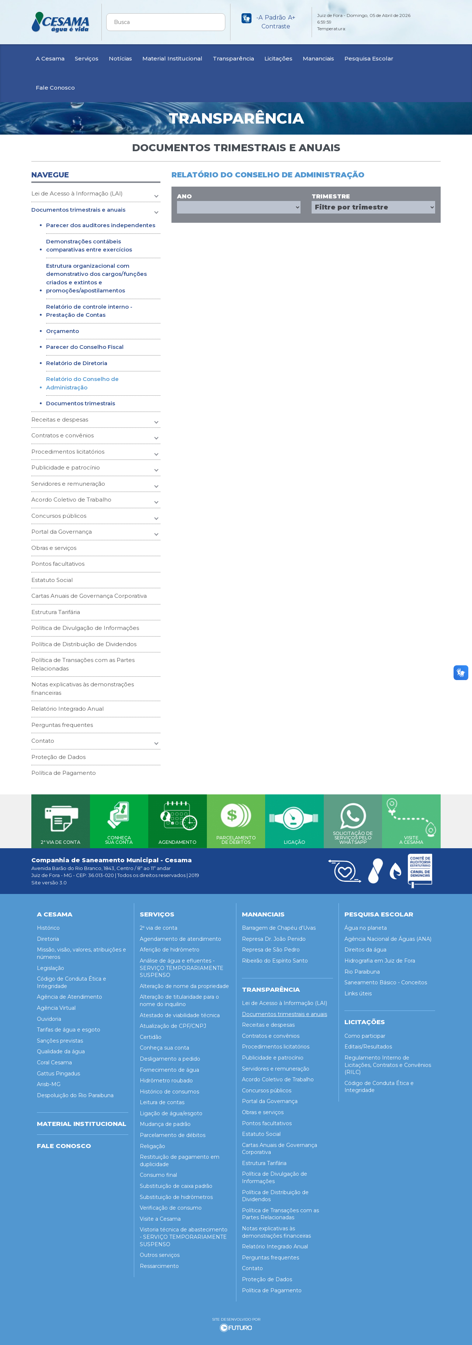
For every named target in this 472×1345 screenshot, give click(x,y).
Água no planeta (365, 924)
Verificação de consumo (171, 1204)
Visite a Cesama (160, 1215)
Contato (42, 740)
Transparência (233, 58)
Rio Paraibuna (362, 968)
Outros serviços (160, 1251)
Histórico (48, 924)
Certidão (151, 1033)
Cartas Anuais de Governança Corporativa (89, 595)
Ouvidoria (49, 1015)
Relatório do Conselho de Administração (82, 383)
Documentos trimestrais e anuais (78, 209)
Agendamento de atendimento (180, 935)
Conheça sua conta (164, 1044)
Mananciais (318, 58)
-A (259, 17)
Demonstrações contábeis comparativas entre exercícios (89, 245)
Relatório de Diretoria (76, 363)
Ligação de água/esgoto (171, 1110)
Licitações (278, 58)
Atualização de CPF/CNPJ (173, 1022)
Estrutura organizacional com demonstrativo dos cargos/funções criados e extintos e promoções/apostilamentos (96, 278)
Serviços (86, 58)
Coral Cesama (54, 1059)
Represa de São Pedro (271, 946)
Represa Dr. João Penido (274, 935)
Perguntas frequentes (62, 724)
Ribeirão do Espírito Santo (275, 957)
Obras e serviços (53, 547)
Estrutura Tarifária (55, 612)
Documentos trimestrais (80, 403)
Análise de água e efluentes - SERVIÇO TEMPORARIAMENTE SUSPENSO (181, 964)
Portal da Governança (61, 531)
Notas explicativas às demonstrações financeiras (82, 688)
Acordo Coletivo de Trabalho (71, 499)
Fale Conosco (55, 87)
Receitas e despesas (59, 419)
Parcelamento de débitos (172, 1132)
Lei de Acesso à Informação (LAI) (77, 193)
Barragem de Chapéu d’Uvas (279, 924)
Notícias (120, 58)
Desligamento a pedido (170, 1055)
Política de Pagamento (63, 772)
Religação (152, 1143)
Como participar (364, 1032)
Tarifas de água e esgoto (68, 1026)
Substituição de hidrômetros (176, 1193)
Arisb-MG (48, 1081)
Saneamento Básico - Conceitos (385, 979)
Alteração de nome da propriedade (184, 983)
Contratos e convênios (62, 435)
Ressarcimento (159, 1262)
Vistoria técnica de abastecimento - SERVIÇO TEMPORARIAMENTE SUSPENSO (184, 1233)
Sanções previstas (60, 1037)
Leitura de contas (162, 1099)
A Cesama (50, 58)
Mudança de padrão (165, 1120)
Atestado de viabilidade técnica (180, 1011)
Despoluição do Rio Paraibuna (75, 1092)
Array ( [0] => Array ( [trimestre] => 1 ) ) (373, 207)
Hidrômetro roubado (166, 1077)
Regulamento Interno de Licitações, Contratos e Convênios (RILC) (387, 1061)
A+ (291, 17)
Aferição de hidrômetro (169, 946)
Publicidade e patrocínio (65, 467)
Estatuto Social (52, 579)
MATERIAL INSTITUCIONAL (81, 1120)
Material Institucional (172, 58)
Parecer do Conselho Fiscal (85, 346)
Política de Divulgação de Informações (85, 627)
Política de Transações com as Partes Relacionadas (83, 664)
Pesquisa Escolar (368, 58)
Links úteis (358, 990)
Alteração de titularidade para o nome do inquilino (179, 997)
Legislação (50, 964)
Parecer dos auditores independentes (100, 225)
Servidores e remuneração (68, 483)
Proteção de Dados (58, 756)
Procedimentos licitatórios (67, 451)
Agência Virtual (56, 1004)
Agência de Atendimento (69, 993)
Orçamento (62, 330)
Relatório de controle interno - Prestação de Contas (89, 311)
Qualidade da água (61, 1048)
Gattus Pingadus (58, 1070)
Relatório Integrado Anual (67, 708)
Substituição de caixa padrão (176, 1182)
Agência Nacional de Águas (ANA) (387, 935)
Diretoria (48, 935)
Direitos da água (365, 946)
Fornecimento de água (169, 1066)
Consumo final (158, 1171)
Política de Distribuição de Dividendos (83, 644)
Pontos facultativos (57, 563)
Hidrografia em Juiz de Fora (379, 957)
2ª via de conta (158, 924)
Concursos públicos (58, 515)
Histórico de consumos (169, 1088)
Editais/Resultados (368, 1043)
